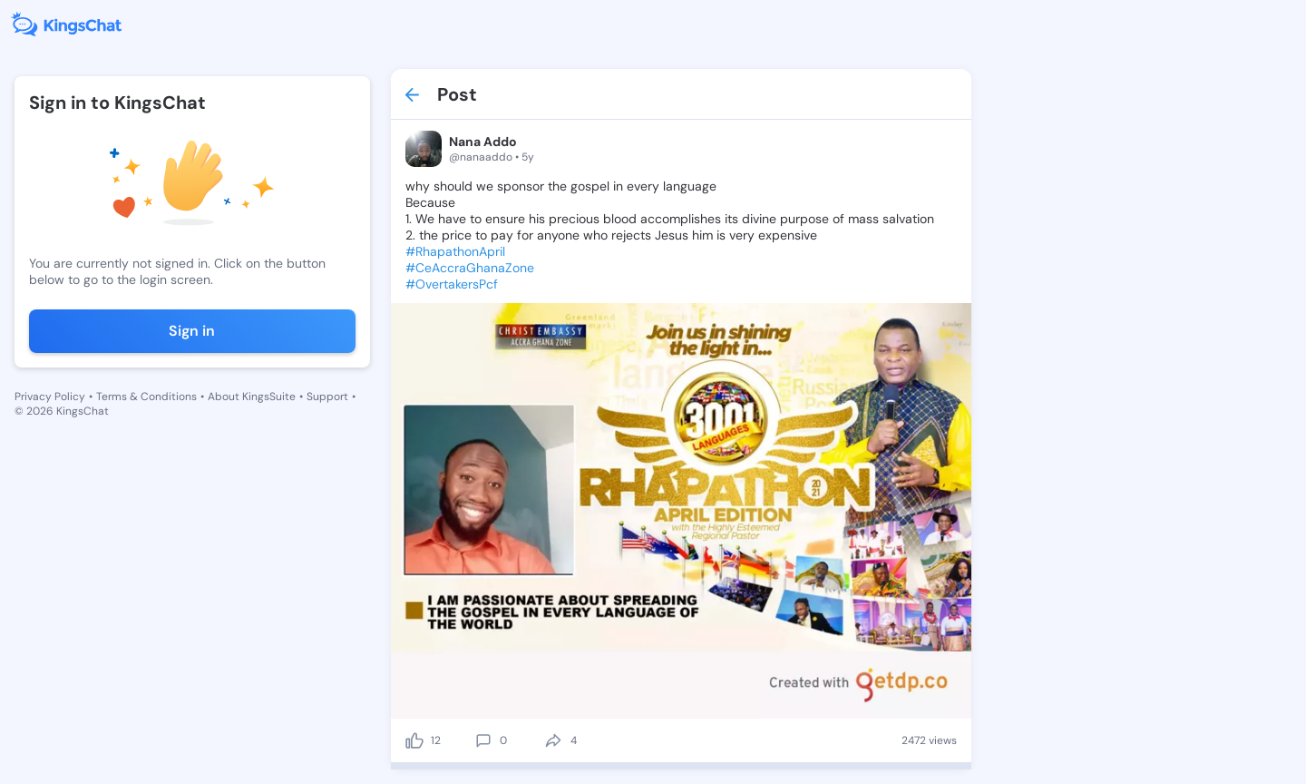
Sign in (192, 330)
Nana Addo (483, 141)
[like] (414, 740)
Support (327, 396)
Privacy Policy (50, 396)
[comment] (483, 740)
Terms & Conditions (146, 396)
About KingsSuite (252, 396)
